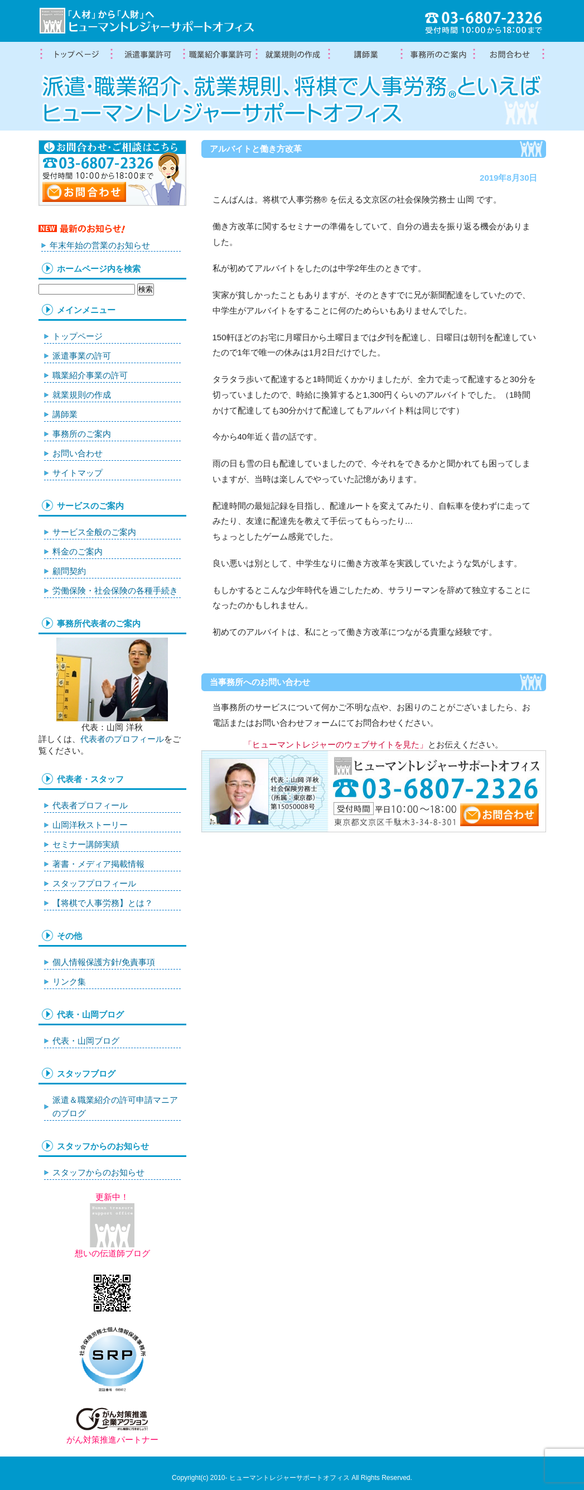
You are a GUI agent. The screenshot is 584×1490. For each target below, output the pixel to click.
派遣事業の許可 (81, 355)
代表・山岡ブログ (85, 1040)
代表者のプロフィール (122, 739)
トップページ (74, 54)
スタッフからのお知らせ (98, 1172)
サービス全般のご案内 (94, 532)
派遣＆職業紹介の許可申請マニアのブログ (115, 1106)
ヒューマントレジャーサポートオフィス (289, 1478)
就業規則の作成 (292, 54)
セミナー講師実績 (85, 844)
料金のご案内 (77, 551)
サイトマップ (77, 473)
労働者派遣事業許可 (147, 54)
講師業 (365, 54)
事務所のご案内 (81, 433)
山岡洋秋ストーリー (90, 825)
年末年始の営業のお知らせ (100, 245)
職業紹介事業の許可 (220, 54)
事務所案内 (437, 54)
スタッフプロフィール (94, 883)
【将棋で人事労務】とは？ (102, 903)
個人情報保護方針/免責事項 (103, 962)
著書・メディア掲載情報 (98, 864)
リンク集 (69, 981)
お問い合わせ (77, 453)
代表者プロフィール (90, 805)
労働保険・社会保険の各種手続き (115, 590)
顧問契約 (69, 571)
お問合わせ (510, 54)
